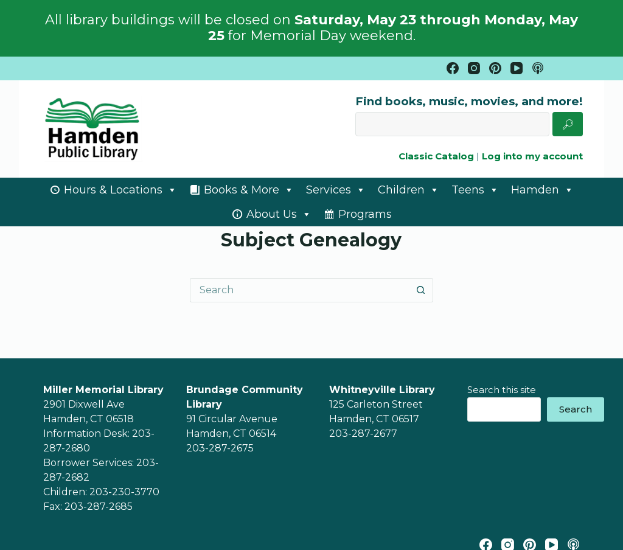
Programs (365, 214)
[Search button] (421, 290)
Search (575, 409)
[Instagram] (474, 68)
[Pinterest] (495, 68)
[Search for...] (299, 290)
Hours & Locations (120, 190)
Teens (475, 190)
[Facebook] (453, 68)
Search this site (501, 389)
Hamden (542, 190)
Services (336, 190)
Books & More (249, 190)
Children (408, 190)
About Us (279, 214)
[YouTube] (516, 68)
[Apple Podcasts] (538, 68)
